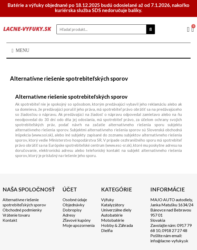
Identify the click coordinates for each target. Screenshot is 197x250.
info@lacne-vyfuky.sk (169, 240)
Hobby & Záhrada (117, 225)
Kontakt (10, 220)
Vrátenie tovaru (16, 214)
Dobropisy (72, 209)
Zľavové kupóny (77, 220)
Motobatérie (112, 220)
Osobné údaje (75, 199)
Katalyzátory (112, 204)
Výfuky (107, 199)
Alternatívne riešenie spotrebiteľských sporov (24, 202)
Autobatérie (112, 214)
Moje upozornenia (79, 225)
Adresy (69, 214)
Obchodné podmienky (22, 209)
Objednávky (73, 204)
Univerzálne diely (116, 209)
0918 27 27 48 (174, 230)
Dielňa (107, 230)
